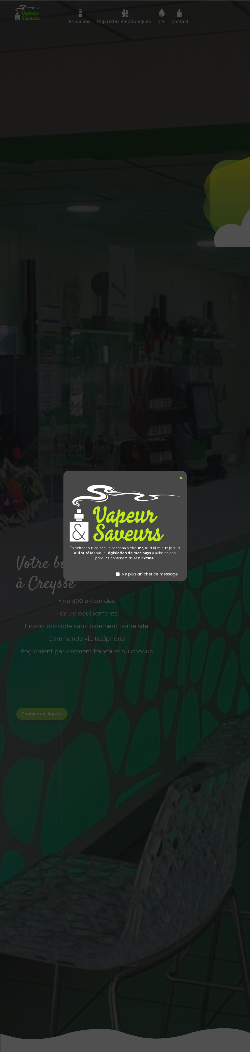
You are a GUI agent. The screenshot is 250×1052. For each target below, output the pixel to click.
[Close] (181, 478)
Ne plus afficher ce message (150, 574)
